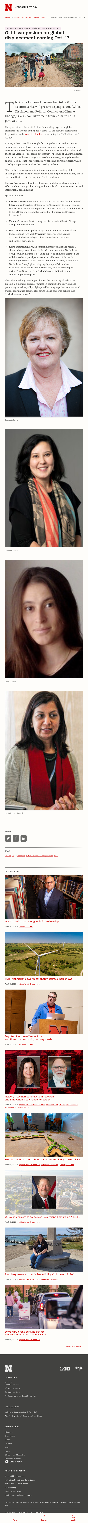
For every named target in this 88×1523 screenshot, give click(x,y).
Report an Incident (13, 1460)
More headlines (73, 1347)
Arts (43, 1105)
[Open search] (44, 1518)
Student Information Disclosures (18, 1495)
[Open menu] (14, 1518)
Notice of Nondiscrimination (16, 1484)
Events (7, 1440)
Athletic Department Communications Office (23, 1416)
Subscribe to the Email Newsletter (22, 1396)
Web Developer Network (65, 1502)
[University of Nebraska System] (78, 1369)
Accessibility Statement (15, 1476)
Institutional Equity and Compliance (20, 1480)
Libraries (8, 1444)
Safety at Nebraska (13, 1491)
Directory (9, 1432)
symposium (20, 856)
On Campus (9, 856)
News (7, 1451)
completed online (34, 134)
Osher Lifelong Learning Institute (39, 856)
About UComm (14, 1388)
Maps (7, 1447)
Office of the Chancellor (15, 1455)
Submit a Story (14, 1392)
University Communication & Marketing (21, 1412)
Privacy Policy (10, 1488)
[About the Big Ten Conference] (65, 1369)
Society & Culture (26, 927)
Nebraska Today (26, 7)
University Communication (23, 17)
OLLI (56, 856)
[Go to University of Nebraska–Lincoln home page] (8, 7)
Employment (10, 1436)
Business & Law (52, 1105)
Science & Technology (50, 1165)
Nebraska (8, 17)
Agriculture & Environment (29, 984)
